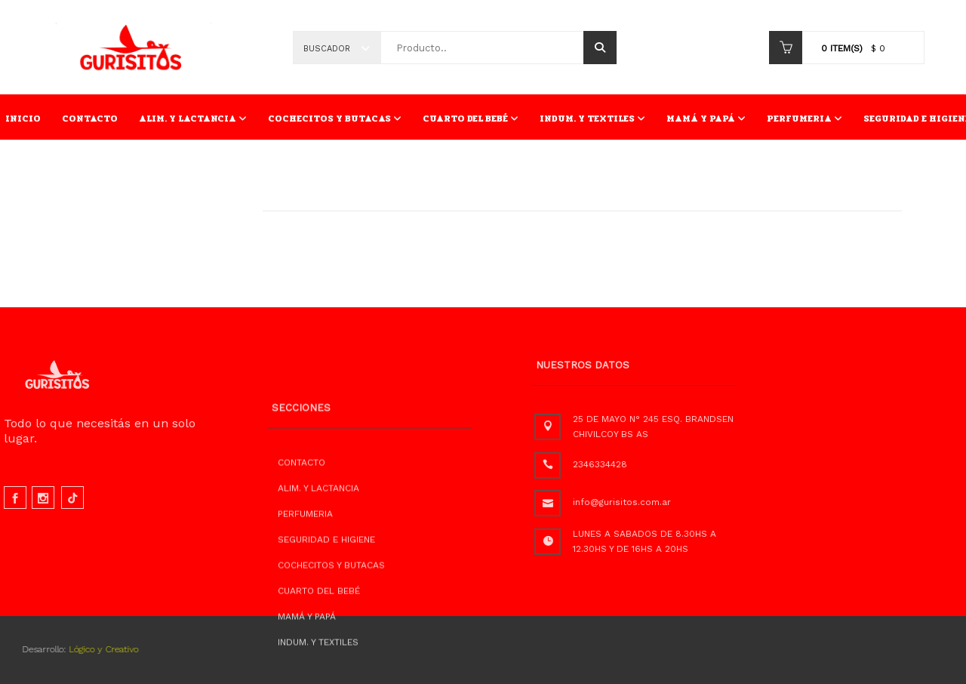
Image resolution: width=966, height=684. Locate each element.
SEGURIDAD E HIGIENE (326, 567)
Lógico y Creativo (90, 649)
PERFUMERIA (804, 118)
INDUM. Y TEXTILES (592, 118)
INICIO (23, 118)
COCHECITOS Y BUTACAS (334, 118)
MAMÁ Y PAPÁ (706, 118)
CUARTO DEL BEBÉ (470, 118)
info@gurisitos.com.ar (646, 502)
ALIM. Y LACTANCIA (193, 118)
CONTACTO (90, 118)
